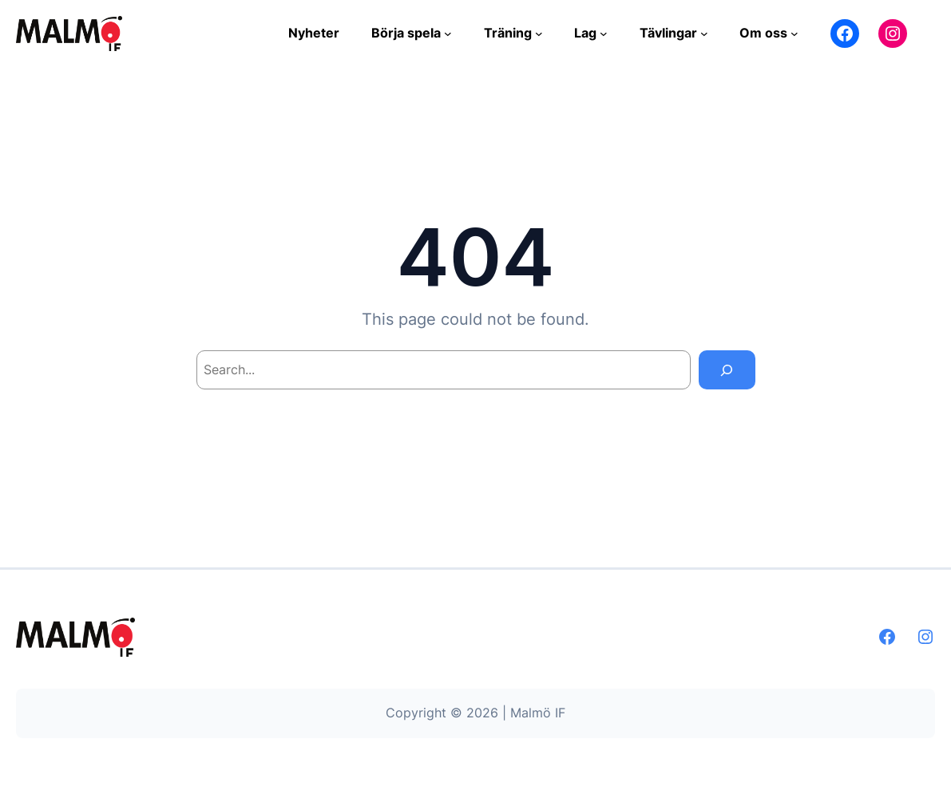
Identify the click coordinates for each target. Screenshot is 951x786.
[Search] (727, 369)
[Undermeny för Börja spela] (448, 34)
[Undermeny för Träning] (539, 34)
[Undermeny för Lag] (604, 34)
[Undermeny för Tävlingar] (704, 34)
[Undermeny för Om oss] (794, 34)
